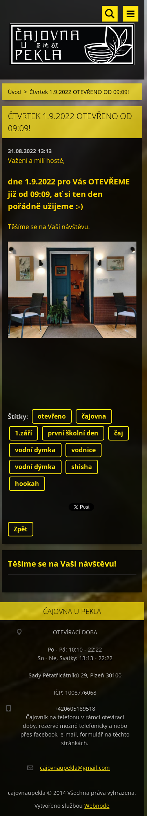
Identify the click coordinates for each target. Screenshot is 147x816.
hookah (27, 483)
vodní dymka (35, 450)
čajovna (94, 416)
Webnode (96, 805)
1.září (23, 433)
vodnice (83, 450)
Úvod (14, 92)
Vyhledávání (110, 14)
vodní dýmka (35, 466)
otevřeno (52, 416)
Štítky (17, 416)
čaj (118, 433)
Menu (130, 14)
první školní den (73, 433)
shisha (81, 466)
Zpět (20, 529)
